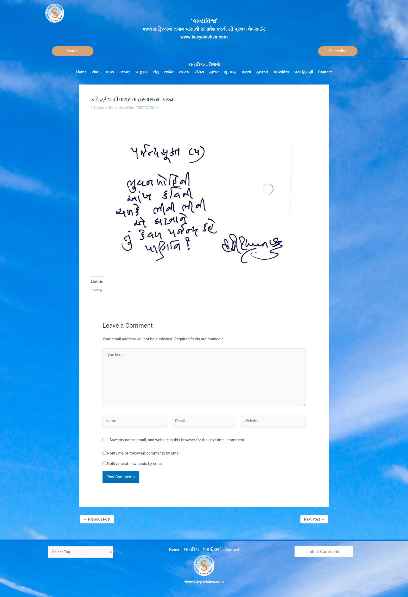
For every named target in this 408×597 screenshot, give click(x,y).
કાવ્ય (119, 107)
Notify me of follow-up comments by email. (144, 453)
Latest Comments (324, 551)
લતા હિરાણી (212, 549)
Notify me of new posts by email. (135, 463)
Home (174, 549)
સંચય (129, 107)
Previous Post (97, 519)
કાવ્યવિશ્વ (191, 549)
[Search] (72, 51)
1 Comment (101, 107)
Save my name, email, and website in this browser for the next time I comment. (177, 440)
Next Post (314, 519)
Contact (232, 549)
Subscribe (337, 51)
